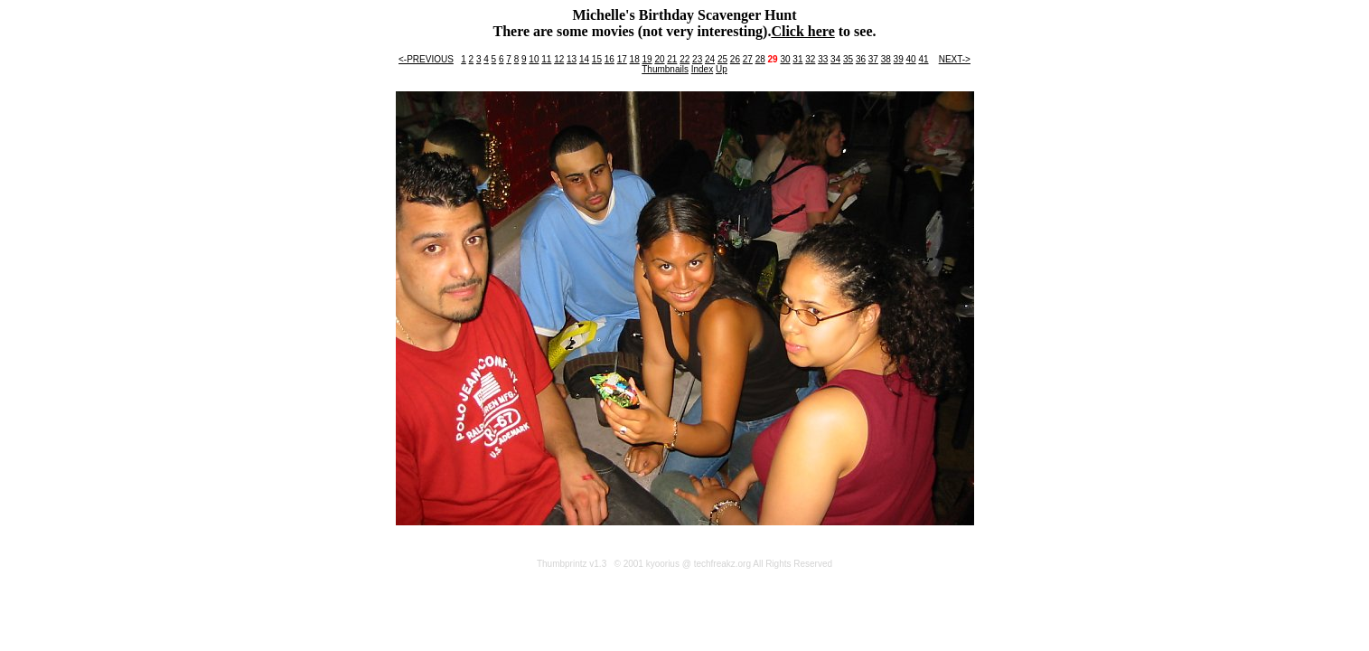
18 (635, 59)
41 (923, 59)
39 (899, 59)
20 (659, 59)
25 (722, 59)
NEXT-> (954, 59)
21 (672, 59)
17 (622, 59)
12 (559, 59)
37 (873, 59)
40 (911, 59)
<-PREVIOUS (426, 59)
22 (684, 59)
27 (748, 59)
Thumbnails (665, 69)
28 (760, 59)
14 (584, 59)
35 (848, 59)
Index (702, 69)
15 (597, 59)
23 (697, 59)
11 (546, 59)
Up (721, 69)
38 (886, 59)
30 (785, 59)
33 (823, 59)
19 (647, 59)
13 (572, 59)
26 (735, 59)
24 (710, 59)
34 (835, 59)
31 (797, 59)
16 (609, 59)
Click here (802, 31)
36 (861, 59)
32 (810, 59)
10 (534, 59)
